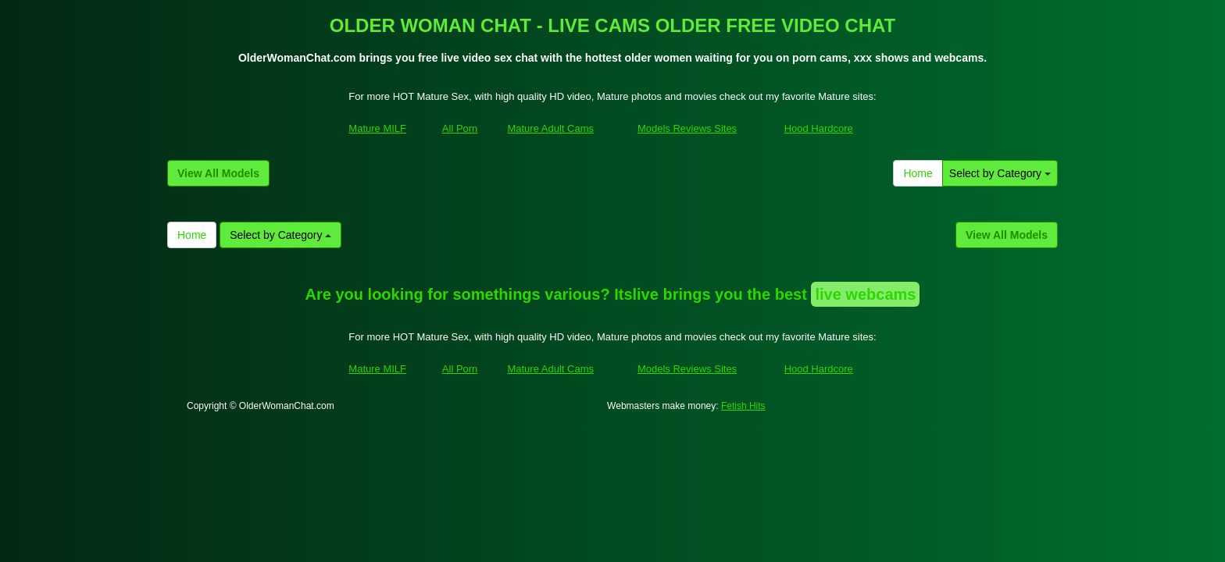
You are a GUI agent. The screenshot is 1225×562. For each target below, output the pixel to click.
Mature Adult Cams (550, 128)
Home (917, 173)
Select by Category (1000, 173)
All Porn (460, 128)
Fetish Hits (743, 405)
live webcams (865, 294)
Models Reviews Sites (687, 128)
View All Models (218, 173)
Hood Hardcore (818, 128)
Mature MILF (377, 128)
